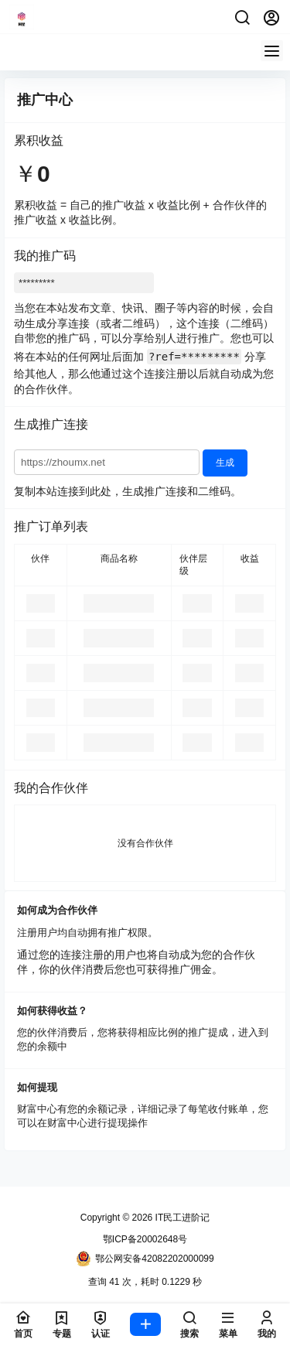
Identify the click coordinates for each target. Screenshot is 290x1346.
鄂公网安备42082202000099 (144, 1258)
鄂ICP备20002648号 (145, 1239)
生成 (225, 462)
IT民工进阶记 (181, 1217)
